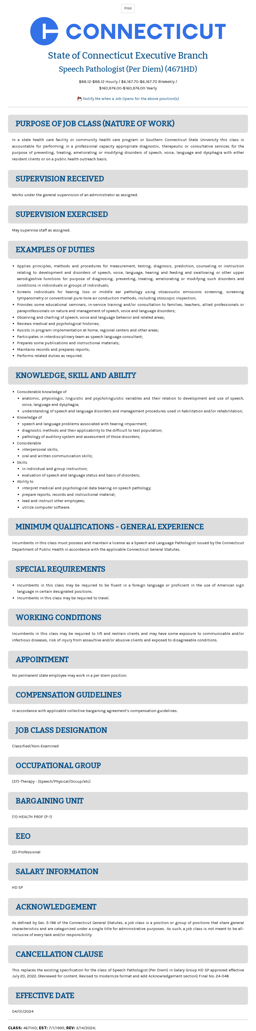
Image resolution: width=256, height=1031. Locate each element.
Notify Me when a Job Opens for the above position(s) (128, 98)
